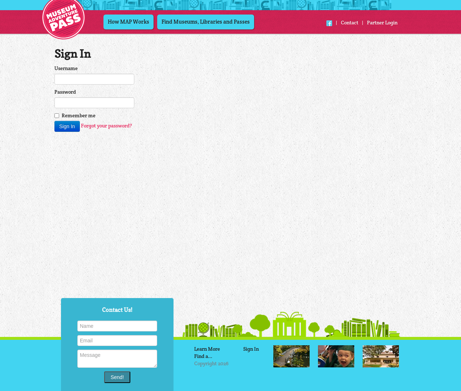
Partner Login (382, 22)
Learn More (207, 349)
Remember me (74, 115)
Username (66, 68)
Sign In (251, 349)
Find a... (203, 356)
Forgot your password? (106, 125)
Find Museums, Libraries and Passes (206, 21)
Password (65, 92)
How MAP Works (128, 21)
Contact (349, 22)
